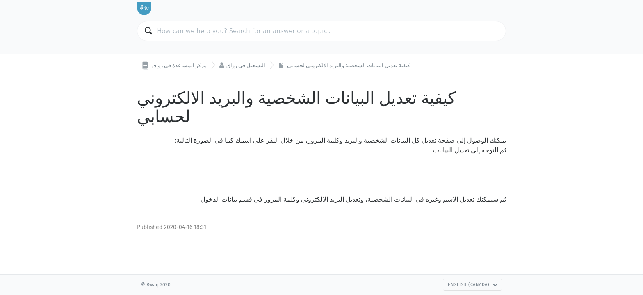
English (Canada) (473, 284)
